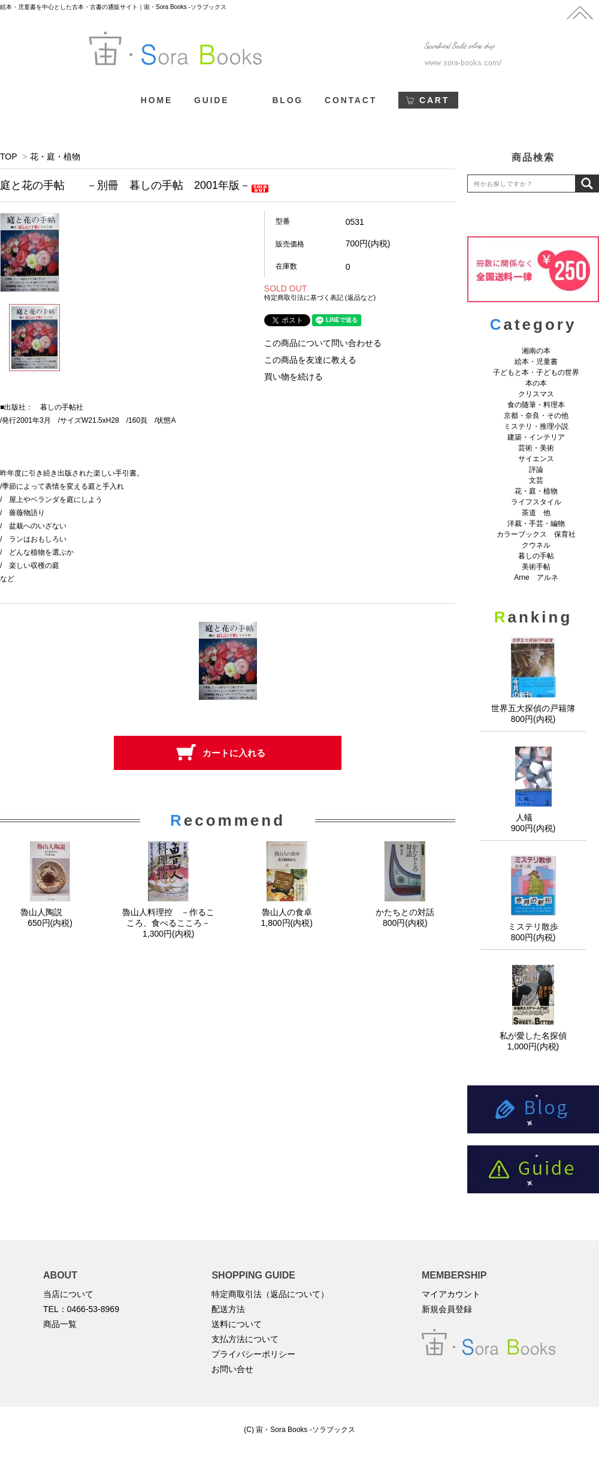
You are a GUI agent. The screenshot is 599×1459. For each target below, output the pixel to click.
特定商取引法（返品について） (270, 1294)
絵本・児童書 (536, 361)
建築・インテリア (536, 437)
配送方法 (228, 1309)
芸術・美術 (536, 448)
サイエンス (536, 459)
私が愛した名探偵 (533, 1035)
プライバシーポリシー (253, 1354)
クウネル (536, 545)
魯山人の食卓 (287, 912)
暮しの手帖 (536, 556)
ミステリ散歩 (533, 926)
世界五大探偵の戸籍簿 (533, 708)
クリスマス (536, 394)
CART (434, 100)
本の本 (536, 383)
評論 (536, 469)
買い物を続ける (293, 376)
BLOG (287, 100)
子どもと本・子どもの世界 (536, 372)
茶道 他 (536, 513)
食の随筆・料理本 (536, 405)
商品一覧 (60, 1324)
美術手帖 (536, 566)
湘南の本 (536, 351)
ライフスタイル (536, 502)
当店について (68, 1294)
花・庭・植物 (55, 156)
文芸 (536, 480)
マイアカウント (451, 1294)
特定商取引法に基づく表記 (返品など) (320, 297)
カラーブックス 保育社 (536, 534)
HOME (157, 100)
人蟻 (533, 817)
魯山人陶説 (50, 912)
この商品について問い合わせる (323, 343)
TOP (8, 156)
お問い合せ (232, 1369)
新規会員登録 (447, 1309)
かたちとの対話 (405, 912)
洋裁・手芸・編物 (539, 523)
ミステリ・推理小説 (536, 426)
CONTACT (351, 100)
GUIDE (211, 100)
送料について (236, 1324)
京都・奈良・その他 (536, 415)
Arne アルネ (536, 577)
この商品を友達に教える (310, 360)
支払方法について (245, 1339)
